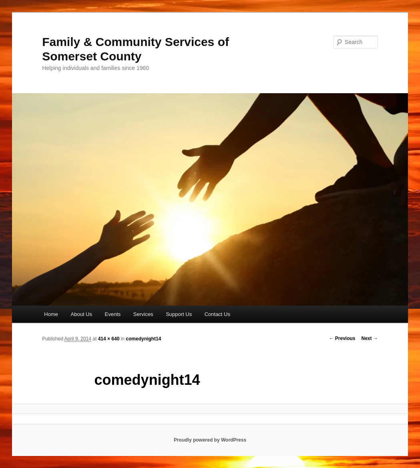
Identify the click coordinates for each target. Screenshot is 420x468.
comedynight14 (143, 339)
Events (113, 314)
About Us (81, 314)
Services (143, 314)
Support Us (179, 314)
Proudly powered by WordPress (210, 440)
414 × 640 (109, 339)
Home (51, 314)
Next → (370, 338)
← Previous (342, 338)
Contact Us (217, 314)
